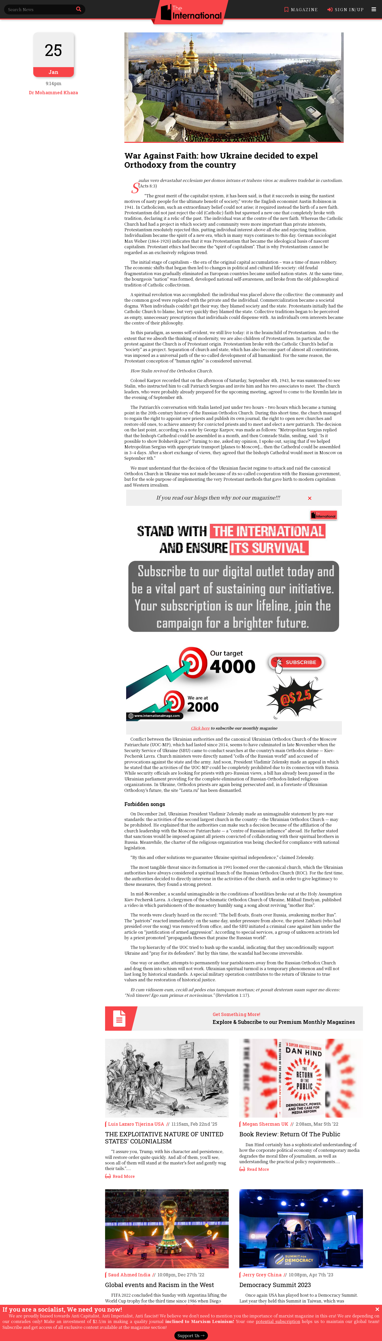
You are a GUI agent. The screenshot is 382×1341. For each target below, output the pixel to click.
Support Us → (191, 1335)
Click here (200, 728)
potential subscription (278, 1321)
